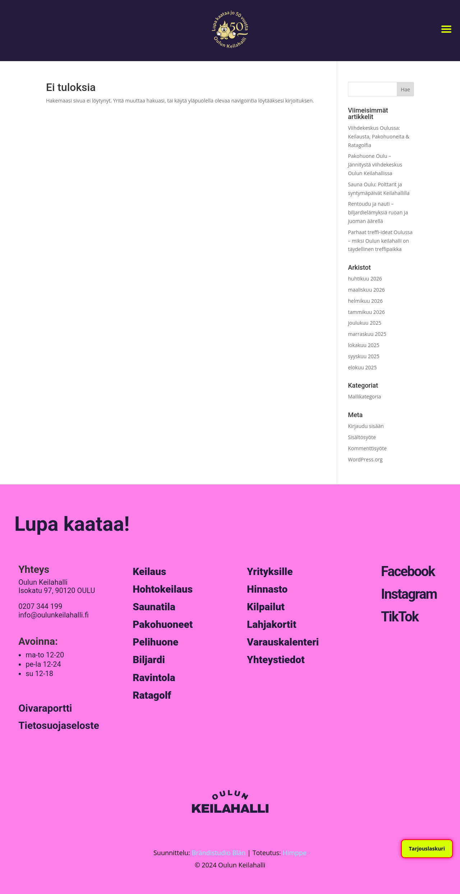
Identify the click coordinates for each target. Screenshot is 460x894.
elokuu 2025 (362, 367)
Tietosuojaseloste (58, 725)
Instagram (409, 594)
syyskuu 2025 (364, 356)
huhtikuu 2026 (365, 278)
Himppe (294, 852)
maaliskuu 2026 (366, 289)
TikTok (399, 617)
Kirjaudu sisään (366, 426)
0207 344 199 (40, 606)
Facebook (407, 571)
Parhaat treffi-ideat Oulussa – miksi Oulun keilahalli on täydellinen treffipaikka (380, 241)
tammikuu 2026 (366, 312)
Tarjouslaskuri (427, 848)
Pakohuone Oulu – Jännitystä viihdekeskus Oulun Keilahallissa (375, 164)
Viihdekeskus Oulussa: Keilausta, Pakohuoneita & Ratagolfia (378, 136)
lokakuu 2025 (363, 345)
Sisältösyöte (362, 437)
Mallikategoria (364, 396)
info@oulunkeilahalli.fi (53, 615)
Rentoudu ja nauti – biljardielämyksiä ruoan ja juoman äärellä (378, 212)
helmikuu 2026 (365, 300)
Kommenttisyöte (367, 448)
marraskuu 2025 (367, 333)
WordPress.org (365, 459)
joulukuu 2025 (364, 322)
